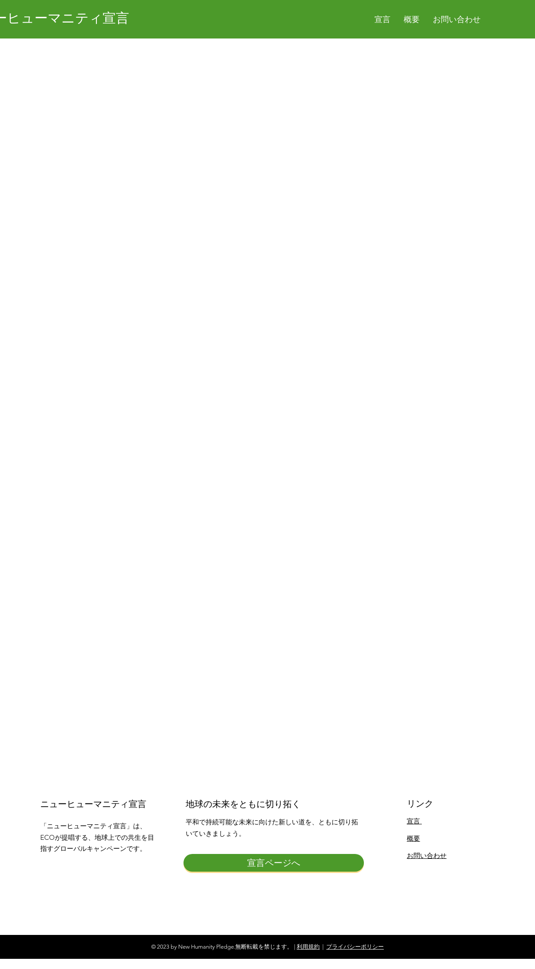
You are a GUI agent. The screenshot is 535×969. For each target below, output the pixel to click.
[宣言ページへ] (273, 863)
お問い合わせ (427, 855)
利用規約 (308, 946)
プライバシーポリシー (355, 946)
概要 (413, 838)
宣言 (414, 821)
